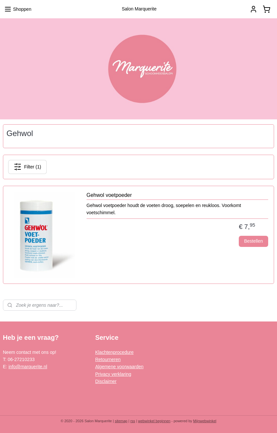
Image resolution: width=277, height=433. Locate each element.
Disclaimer (105, 381)
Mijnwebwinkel (204, 421)
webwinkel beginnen (154, 421)
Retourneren (108, 359)
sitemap (121, 421)
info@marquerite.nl (27, 366)
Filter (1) (27, 167)
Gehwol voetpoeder (109, 195)
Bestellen (253, 241)
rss (132, 421)
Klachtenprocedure (114, 352)
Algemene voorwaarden (119, 366)
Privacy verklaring (113, 374)
